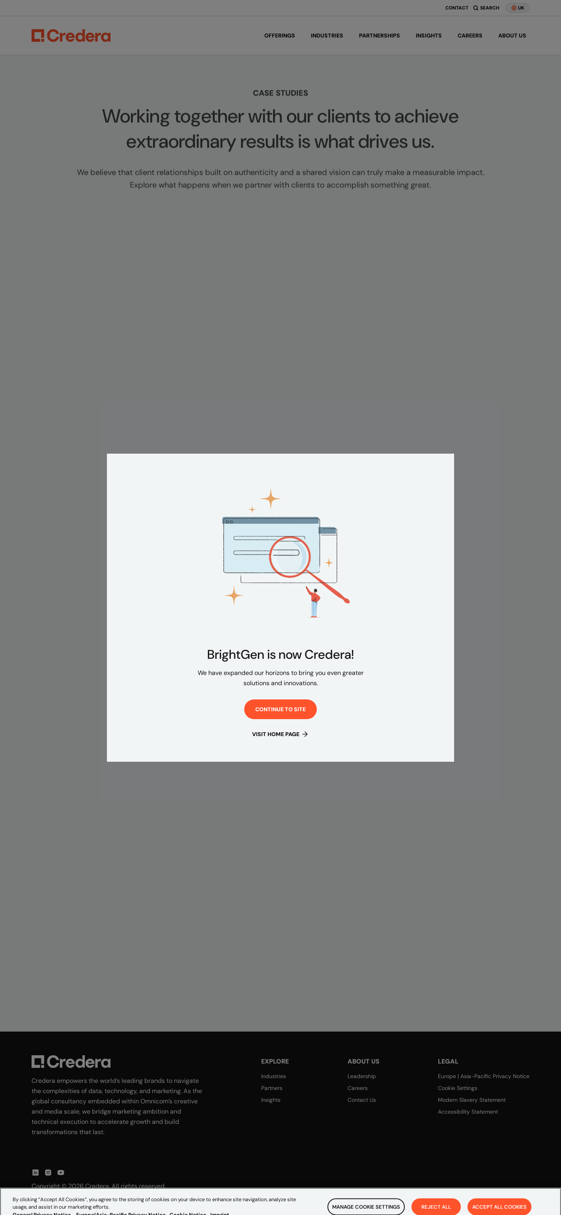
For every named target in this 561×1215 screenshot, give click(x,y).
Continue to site (280, 709)
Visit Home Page (280, 734)
